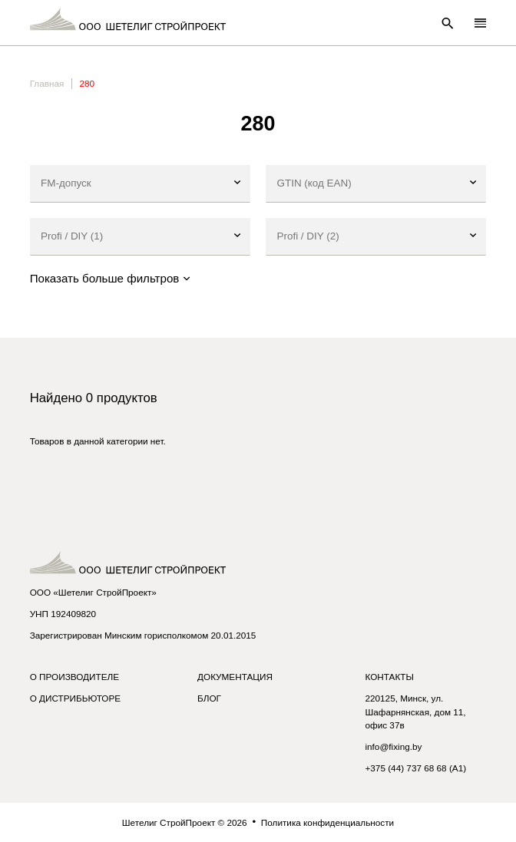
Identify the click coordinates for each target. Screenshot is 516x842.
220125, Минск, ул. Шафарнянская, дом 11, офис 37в (415, 711)
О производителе (74, 677)
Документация (235, 677)
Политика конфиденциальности (327, 822)
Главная (47, 83)
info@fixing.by (393, 746)
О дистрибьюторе (75, 698)
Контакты (389, 677)
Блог (209, 698)
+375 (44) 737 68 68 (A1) (415, 768)
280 (87, 83)
